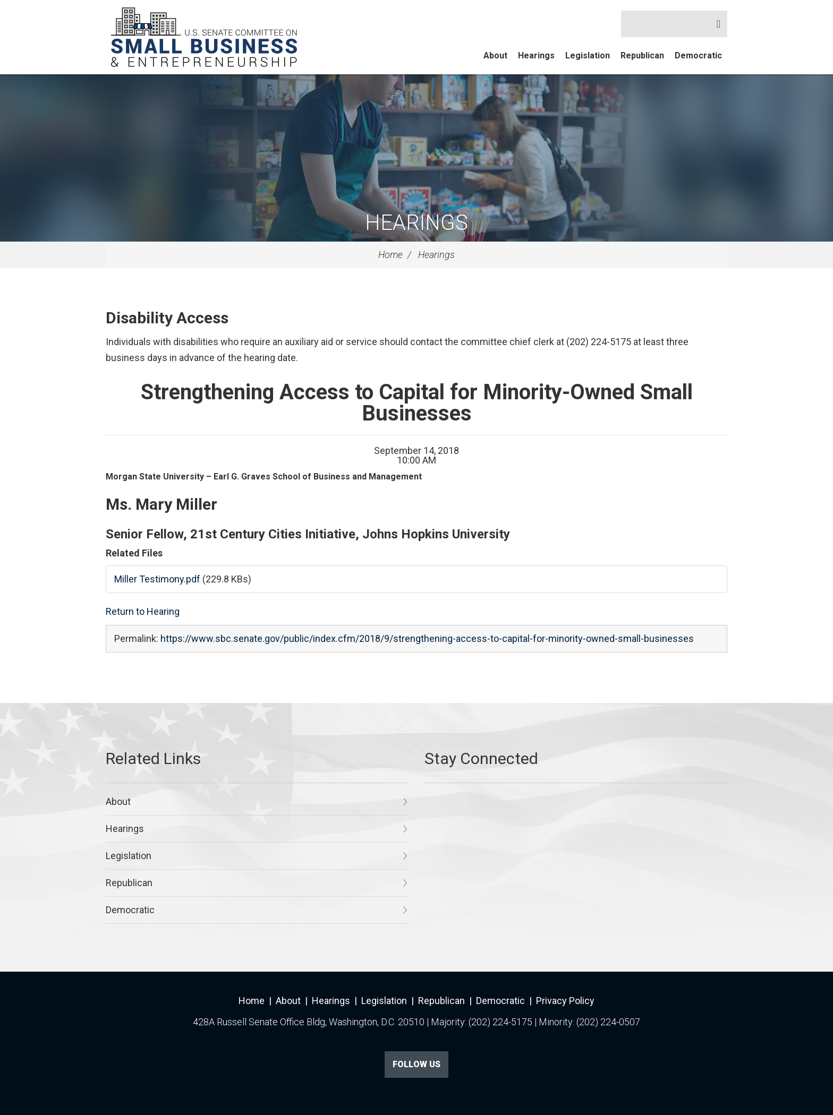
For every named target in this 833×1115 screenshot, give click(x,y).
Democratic (698, 55)
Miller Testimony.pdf (157, 579)
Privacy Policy (565, 1000)
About (495, 55)
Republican (642, 55)
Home (390, 254)
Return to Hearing (143, 611)
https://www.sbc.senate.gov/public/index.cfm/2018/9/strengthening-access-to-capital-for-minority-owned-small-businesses (427, 638)
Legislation (587, 55)
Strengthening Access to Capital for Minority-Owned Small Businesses (417, 403)
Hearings (536, 55)
